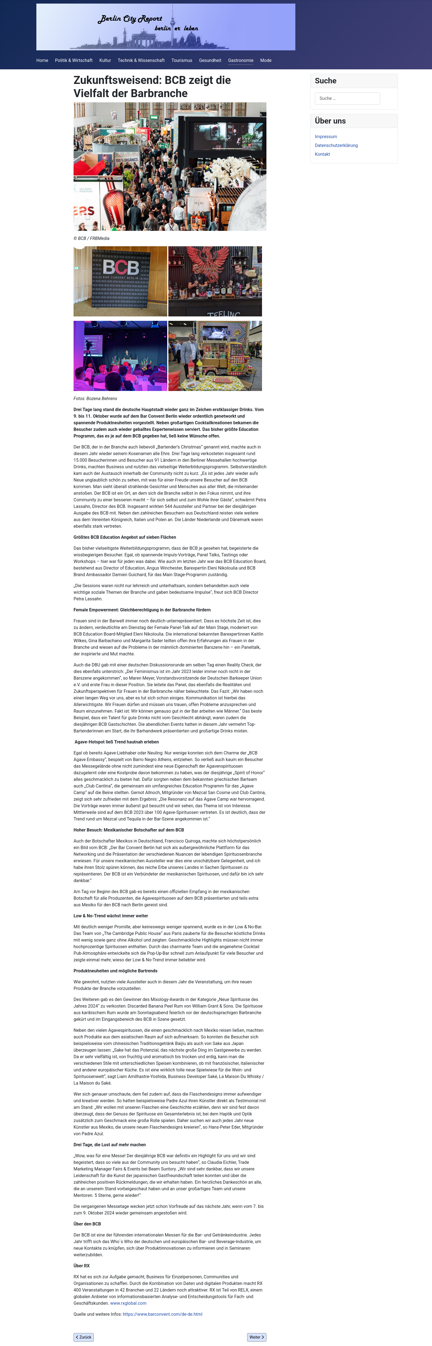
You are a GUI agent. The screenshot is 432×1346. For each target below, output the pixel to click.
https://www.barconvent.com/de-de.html (162, 1314)
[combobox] (347, 98)
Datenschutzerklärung (336, 145)
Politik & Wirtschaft (74, 60)
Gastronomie (240, 60)
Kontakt (322, 154)
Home (42, 60)
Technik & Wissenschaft (141, 60)
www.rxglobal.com (128, 1303)
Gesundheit (210, 60)
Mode (266, 60)
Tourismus (181, 60)
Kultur (105, 60)
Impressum (326, 136)
